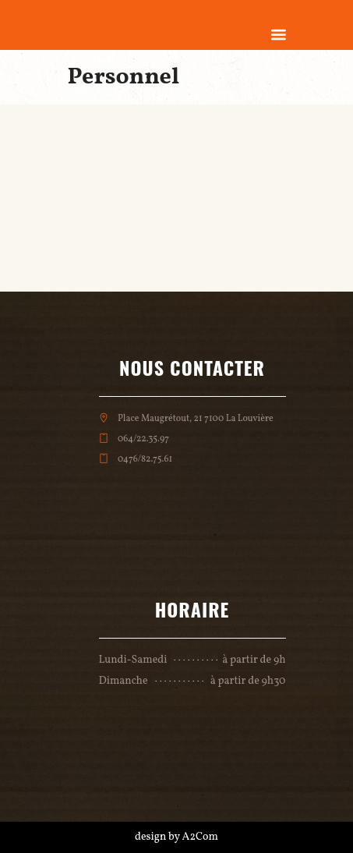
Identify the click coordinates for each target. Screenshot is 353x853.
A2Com (200, 837)
